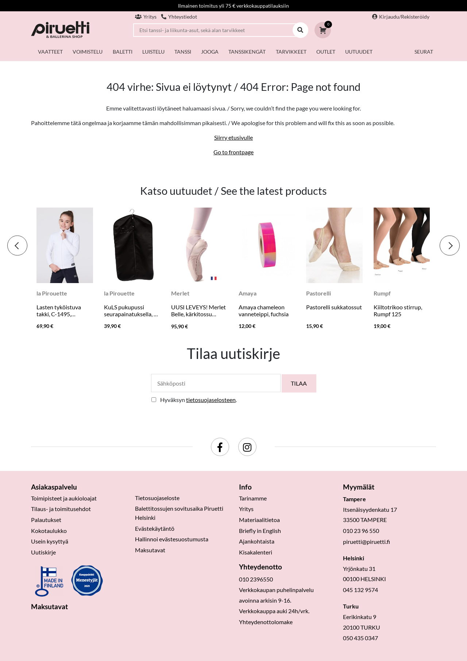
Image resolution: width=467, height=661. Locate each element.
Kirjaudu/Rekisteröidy (400, 16)
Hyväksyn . (198, 399)
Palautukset (46, 519)
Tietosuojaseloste (157, 497)
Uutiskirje (43, 552)
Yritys (146, 16)
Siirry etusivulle (233, 137)
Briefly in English (260, 530)
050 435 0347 (360, 637)
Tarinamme (253, 498)
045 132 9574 (360, 589)
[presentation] (17, 246)
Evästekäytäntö (154, 528)
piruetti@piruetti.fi (366, 541)
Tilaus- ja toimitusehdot (61, 508)
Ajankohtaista (256, 541)
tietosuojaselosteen (211, 399)
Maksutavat (150, 549)
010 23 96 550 (361, 530)
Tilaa (299, 383)
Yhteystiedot (179, 16)
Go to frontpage (233, 151)
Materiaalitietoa (259, 519)
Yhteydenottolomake (266, 621)
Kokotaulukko (49, 530)
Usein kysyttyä (49, 541)
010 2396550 (256, 579)
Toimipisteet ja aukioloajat (64, 498)
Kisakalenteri (255, 552)
